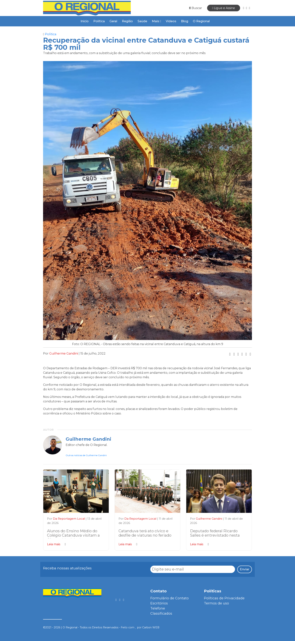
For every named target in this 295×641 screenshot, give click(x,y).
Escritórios (159, 603)
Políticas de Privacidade (224, 598)
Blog (184, 21)
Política (99, 21)
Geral (113, 21)
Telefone (157, 608)
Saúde (142, 21)
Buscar (195, 8)
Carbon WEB (150, 627)
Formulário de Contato (169, 598)
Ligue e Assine (223, 8)
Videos (171, 21)
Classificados (161, 613)
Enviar (244, 569)
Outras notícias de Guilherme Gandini (86, 455)
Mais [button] (156, 21)
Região (127, 21)
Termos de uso (216, 603)
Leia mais (56, 544)
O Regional (201, 21)
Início (85, 21)
